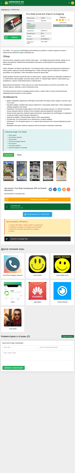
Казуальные (30, 28)
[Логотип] (34, 3)
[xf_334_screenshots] (8, 171)
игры (67, 79)
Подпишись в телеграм (36, 214)
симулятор (16, 50)
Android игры (15, 9)
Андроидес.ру (5, 9)
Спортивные (31, 26)
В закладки (63, 25)
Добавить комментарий (13, 368)
